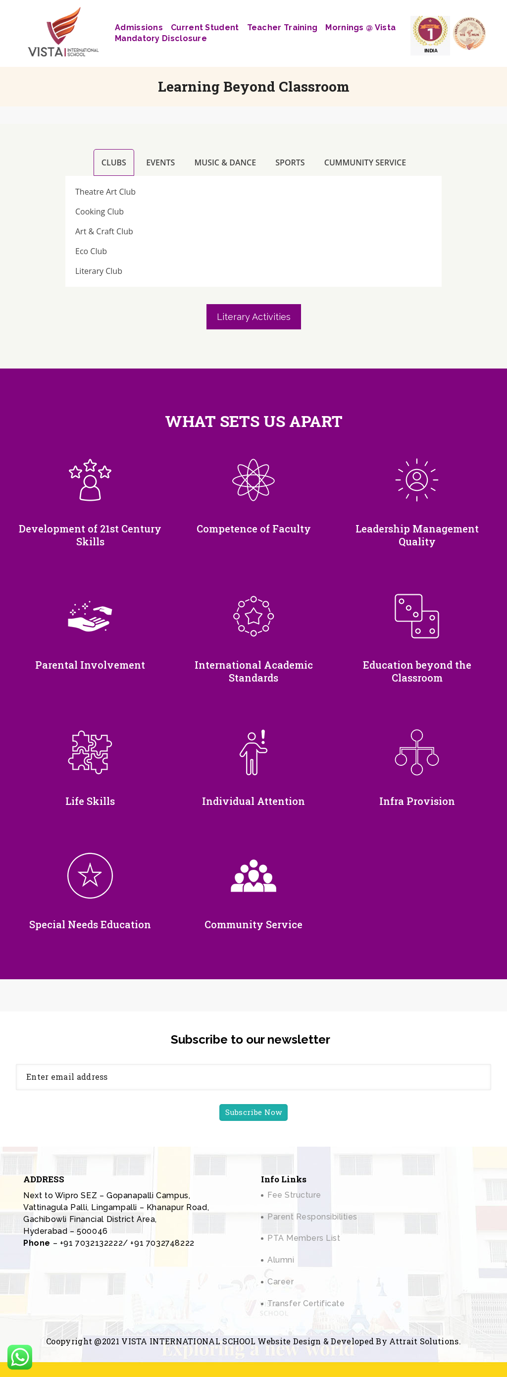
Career (280, 1281)
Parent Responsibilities (312, 1216)
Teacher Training (282, 27)
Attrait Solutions (423, 1341)
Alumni (280, 1260)
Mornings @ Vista (360, 27)
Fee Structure (294, 1195)
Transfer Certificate (306, 1303)
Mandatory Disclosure (161, 38)
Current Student (205, 27)
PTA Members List (303, 1238)
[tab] (113, 162)
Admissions (139, 27)
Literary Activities (254, 317)
